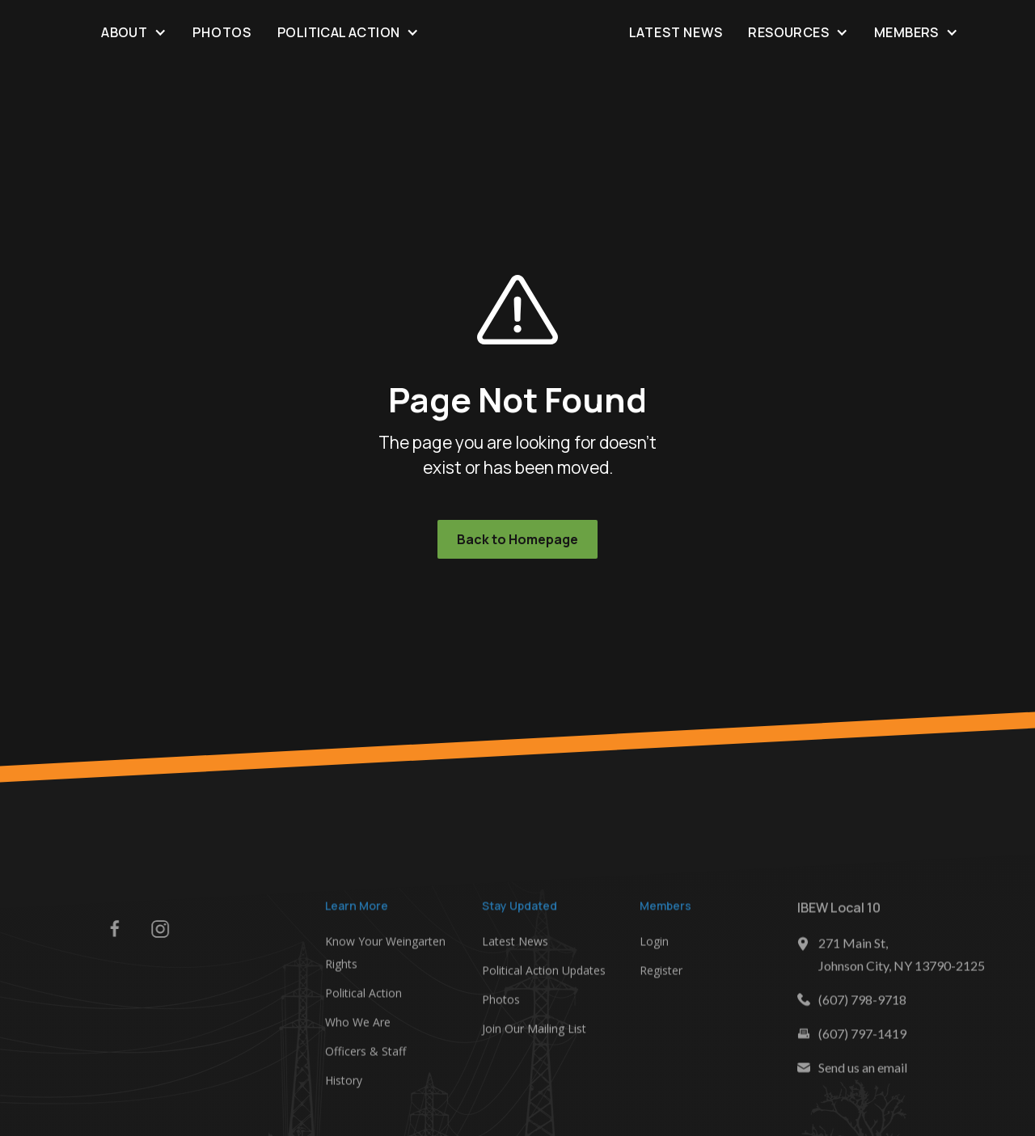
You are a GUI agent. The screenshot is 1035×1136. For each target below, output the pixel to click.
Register (661, 975)
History (343, 1085)
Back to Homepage (517, 539)
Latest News (676, 32)
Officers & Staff (365, 1056)
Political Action (363, 998)
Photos (221, 32)
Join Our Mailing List (534, 1033)
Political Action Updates (544, 975)
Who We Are (358, 1027)
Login (654, 946)
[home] (517, 32)
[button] (134, 32)
